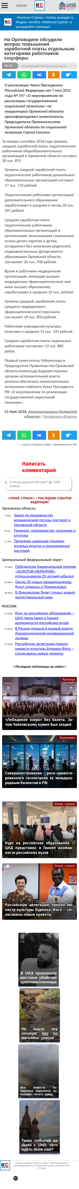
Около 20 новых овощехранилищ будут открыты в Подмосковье (43, 584)
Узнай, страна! (65, 804)
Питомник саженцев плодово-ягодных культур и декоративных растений (42, 546)
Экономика (67, 738)
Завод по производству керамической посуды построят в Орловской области (42, 520)
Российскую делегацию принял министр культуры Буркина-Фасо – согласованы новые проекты (44, 648)
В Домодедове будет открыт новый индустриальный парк (45, 595)
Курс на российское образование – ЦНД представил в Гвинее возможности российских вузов (44, 618)
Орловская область (60, 416)
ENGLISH (22, 5)
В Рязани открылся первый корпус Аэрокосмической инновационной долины (44, 633)
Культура (69, 679)
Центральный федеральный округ (43, 65)
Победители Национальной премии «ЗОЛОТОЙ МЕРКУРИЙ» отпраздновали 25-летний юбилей (45, 571)
